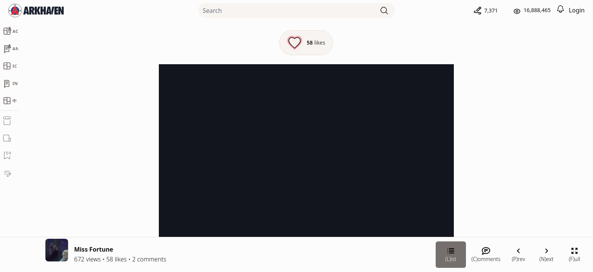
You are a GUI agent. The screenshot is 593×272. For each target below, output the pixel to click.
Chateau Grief (508, 146)
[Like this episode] (226, 42)
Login (577, 10)
